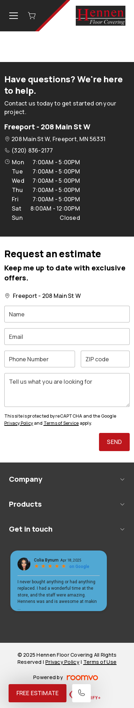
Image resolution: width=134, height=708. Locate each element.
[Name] (67, 314)
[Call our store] (81, 693)
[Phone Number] (39, 359)
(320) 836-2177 (32, 150)
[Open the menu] (14, 15)
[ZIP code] (105, 359)
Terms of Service (61, 423)
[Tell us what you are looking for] (67, 390)
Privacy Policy (18, 423)
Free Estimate (37, 693)
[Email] (67, 336)
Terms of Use (99, 661)
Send (114, 442)
